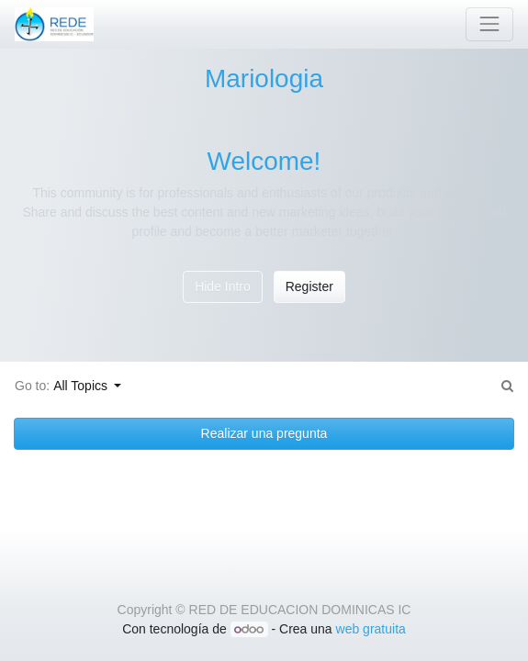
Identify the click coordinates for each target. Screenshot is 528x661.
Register (309, 286)
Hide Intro (223, 286)
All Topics (82, 385)
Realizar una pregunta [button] (264, 433)
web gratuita (371, 629)
